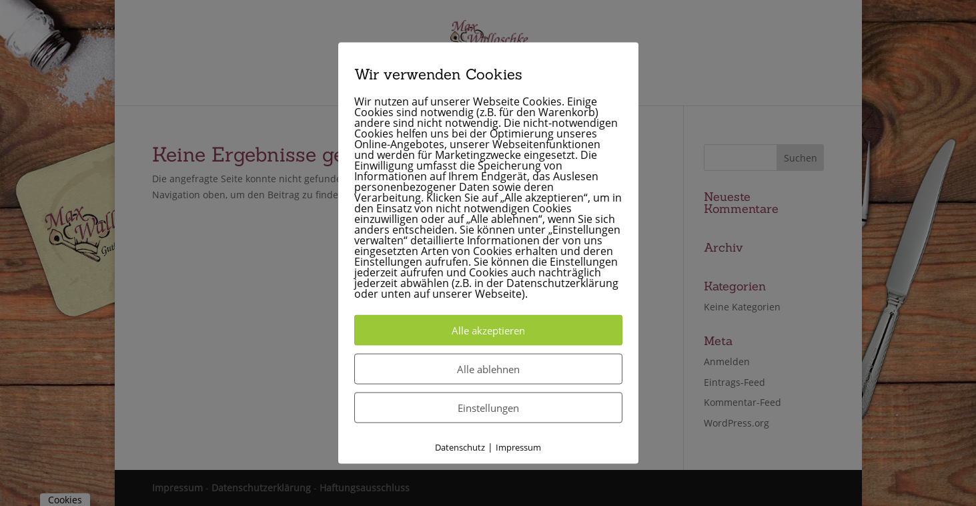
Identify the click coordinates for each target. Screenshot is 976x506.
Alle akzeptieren (488, 330)
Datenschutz (460, 447)
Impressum (518, 447)
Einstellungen (488, 408)
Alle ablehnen (488, 369)
